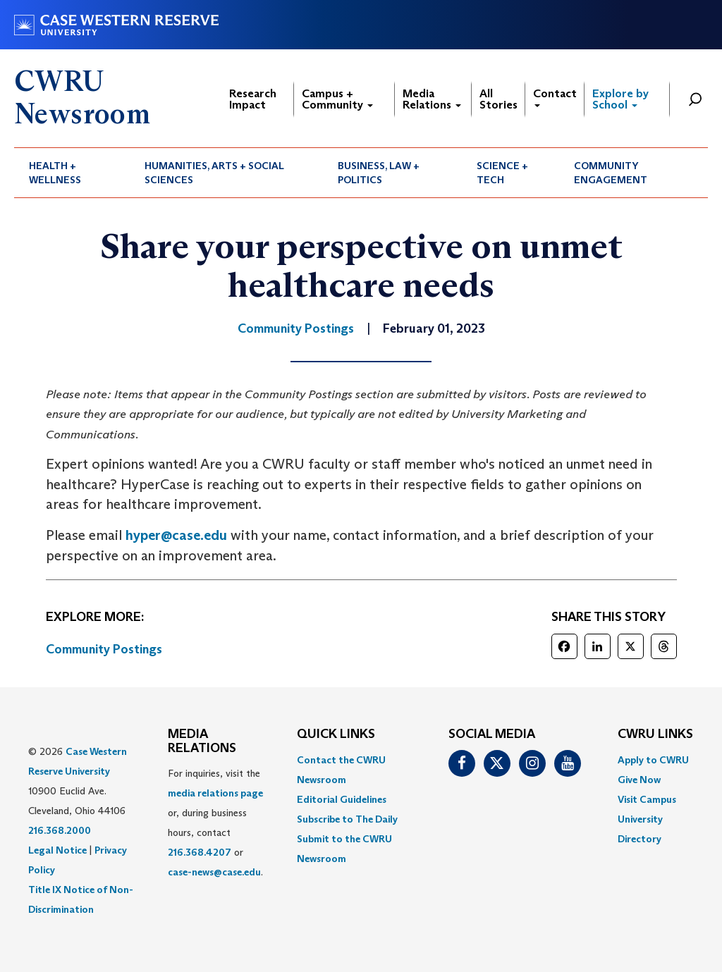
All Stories (498, 99)
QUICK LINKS (336, 734)
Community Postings (104, 649)
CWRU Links (655, 734)
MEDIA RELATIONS (202, 741)
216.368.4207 (199, 852)
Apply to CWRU (653, 759)
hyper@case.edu (176, 535)
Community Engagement (610, 172)
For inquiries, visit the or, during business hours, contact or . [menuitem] (215, 822)
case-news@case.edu (214, 872)
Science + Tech (502, 172)
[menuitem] (72, 172)
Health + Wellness (55, 172)
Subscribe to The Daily (347, 819)
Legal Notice (57, 850)
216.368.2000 (59, 830)
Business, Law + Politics (379, 172)
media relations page (215, 793)
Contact (555, 97)
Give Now (639, 779)
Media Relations (432, 99)
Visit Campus (647, 799)
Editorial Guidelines (341, 799)
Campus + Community (337, 99)
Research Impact (252, 99)
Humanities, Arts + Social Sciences (214, 172)
